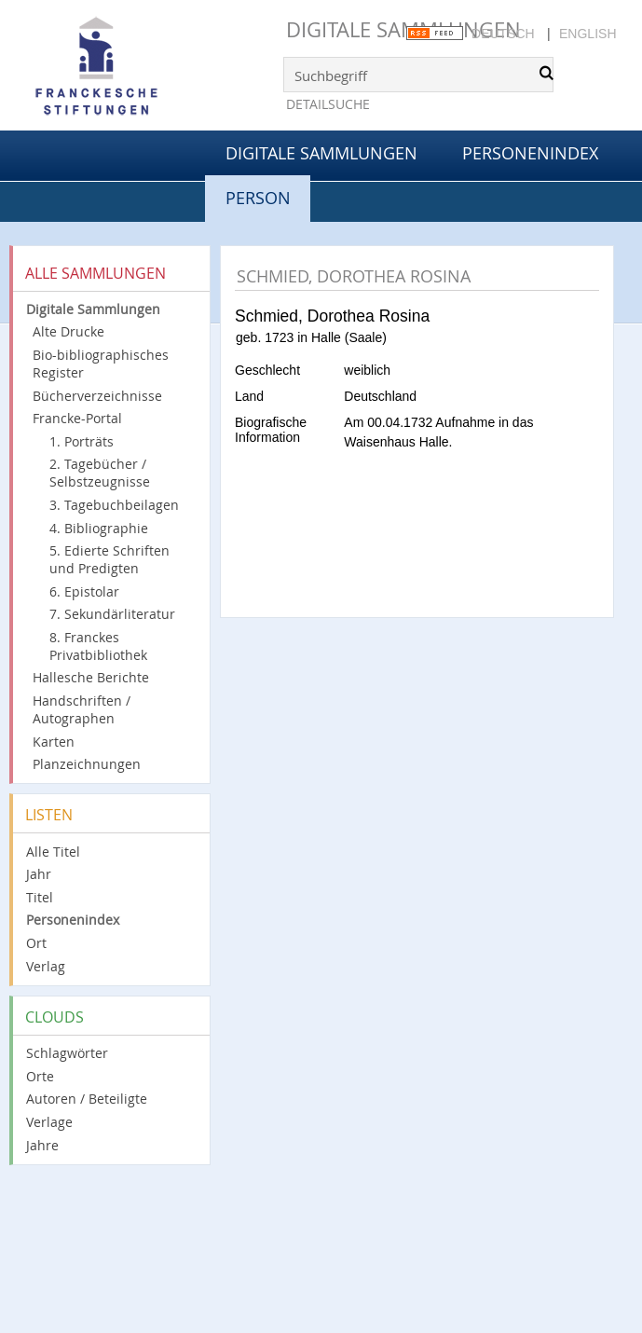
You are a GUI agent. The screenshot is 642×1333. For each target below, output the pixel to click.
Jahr (38, 874)
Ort (36, 943)
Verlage (49, 1122)
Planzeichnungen (87, 764)
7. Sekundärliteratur (112, 614)
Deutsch (503, 33)
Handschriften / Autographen (81, 709)
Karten (54, 741)
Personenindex (530, 153)
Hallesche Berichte (91, 677)
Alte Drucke (68, 331)
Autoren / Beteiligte (86, 1098)
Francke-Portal (77, 418)
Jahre (42, 1145)
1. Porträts (81, 441)
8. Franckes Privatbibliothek (98, 646)
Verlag (45, 966)
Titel (39, 897)
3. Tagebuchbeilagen (114, 505)
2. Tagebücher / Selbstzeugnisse (99, 472)
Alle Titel (53, 851)
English (587, 33)
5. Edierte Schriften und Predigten (109, 559)
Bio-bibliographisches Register (101, 363)
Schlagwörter (67, 1053)
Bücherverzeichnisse (97, 396)
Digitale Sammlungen (403, 29)
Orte (40, 1076)
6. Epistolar (84, 591)
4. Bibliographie (98, 528)
